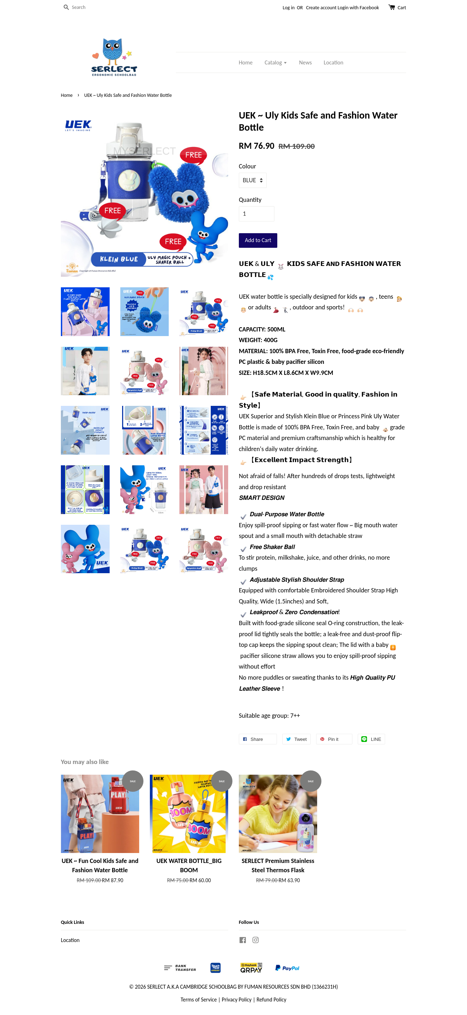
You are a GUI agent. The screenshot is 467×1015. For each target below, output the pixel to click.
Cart (402, 8)
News (305, 62)
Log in (289, 8)
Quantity (250, 200)
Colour (247, 166)
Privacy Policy (237, 999)
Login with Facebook (358, 8)
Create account (321, 8)
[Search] (82, 7)
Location (333, 62)
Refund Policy (272, 999)
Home (246, 62)
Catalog (275, 62)
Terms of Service (199, 999)
